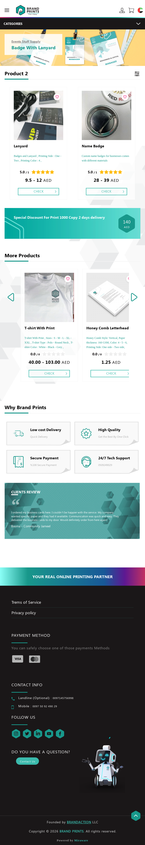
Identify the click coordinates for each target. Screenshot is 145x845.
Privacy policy (23, 612)
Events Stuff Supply (26, 41)
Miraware (81, 840)
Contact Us (27, 761)
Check (39, 191)
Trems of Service (26, 602)
